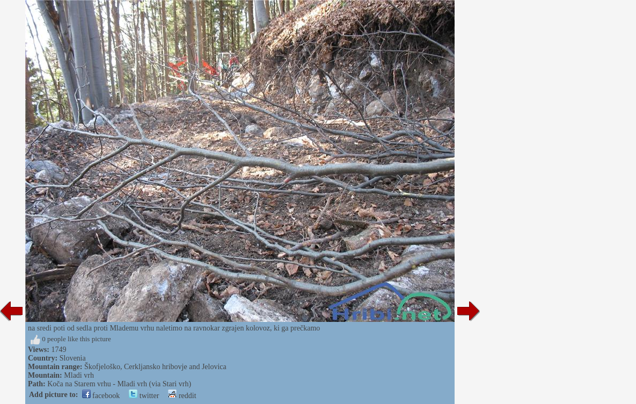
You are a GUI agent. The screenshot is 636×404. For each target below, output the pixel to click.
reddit (182, 396)
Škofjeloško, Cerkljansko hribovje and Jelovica (155, 367)
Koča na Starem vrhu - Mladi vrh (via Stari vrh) (119, 384)
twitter (144, 396)
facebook (101, 396)
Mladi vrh (79, 375)
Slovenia (73, 358)
